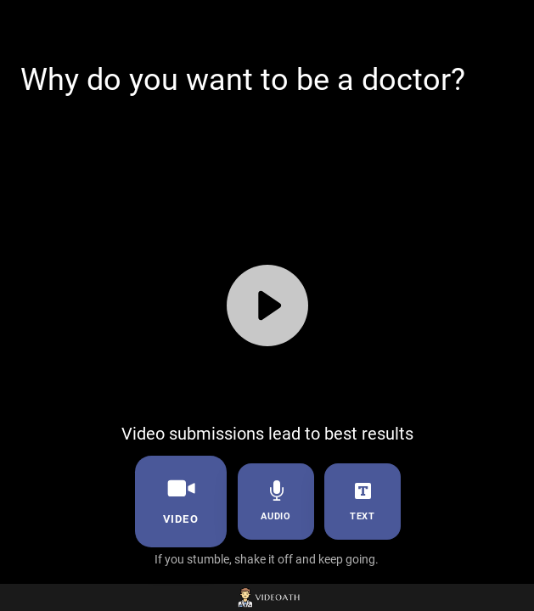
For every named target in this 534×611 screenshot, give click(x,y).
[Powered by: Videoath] (267, 597)
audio (275, 501)
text (362, 501)
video (180, 500)
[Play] (267, 305)
